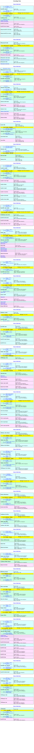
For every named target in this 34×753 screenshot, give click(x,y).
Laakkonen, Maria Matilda (8, 661)
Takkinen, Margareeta (10, 273)
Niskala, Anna (8, 476)
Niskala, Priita (6, 74)
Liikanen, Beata (9, 697)
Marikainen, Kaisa (6, 276)
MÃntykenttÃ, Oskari (7, 70)
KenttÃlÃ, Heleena (9, 135)
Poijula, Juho (6, 345)
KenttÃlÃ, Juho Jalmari (4, 21)
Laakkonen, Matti (6, 16)
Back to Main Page (17, 4)
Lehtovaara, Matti (6, 180)
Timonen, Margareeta (10, 416)
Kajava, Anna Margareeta (10, 248)
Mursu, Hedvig (8, 291)
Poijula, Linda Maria (4, 261)
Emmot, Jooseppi (9, 414)
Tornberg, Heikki (6, 743)
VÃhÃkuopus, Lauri (9, 469)
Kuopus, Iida (3, 309)
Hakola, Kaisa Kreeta (7, 696)
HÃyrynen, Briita (6, 243)
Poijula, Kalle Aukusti (4, 252)
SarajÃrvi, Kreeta (6, 653)
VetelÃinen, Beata (9, 295)
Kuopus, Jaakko (9, 289)
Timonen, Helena (9, 104)
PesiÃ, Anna (8, 522)
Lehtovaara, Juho (9, 213)
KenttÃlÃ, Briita (6, 605)
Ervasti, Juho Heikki (7, 495)
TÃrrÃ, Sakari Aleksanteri (8, 410)
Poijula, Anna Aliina (4, 260)
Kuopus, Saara (6, 475)
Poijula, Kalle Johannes (4, 405)
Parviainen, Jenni (6, 139)
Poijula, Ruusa (3, 257)
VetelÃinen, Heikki (9, 721)
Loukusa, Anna (8, 471)
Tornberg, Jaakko (9, 6)
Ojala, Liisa (8, 17)
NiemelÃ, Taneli (9, 102)
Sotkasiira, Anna (6, 93)
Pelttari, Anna (9, 94)
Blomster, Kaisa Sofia (10, 75)
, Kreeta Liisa (6, 251)
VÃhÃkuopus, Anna (6, 11)
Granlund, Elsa (9, 12)
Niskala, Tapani (9, 73)
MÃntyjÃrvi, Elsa (9, 654)
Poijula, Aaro (3, 391)
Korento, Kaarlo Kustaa (7, 521)
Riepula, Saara (9, 411)
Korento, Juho (8, 520)
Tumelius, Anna (9, 181)
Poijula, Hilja (3, 266)
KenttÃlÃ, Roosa (3, 663)
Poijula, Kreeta (3, 253)
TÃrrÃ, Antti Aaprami (10, 409)
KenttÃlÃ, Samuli (6, 7)
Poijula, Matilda (3, 267)
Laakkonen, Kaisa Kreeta (7, 415)
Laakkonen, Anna (6, 84)
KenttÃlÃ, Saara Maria (4, 664)
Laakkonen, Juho (9, 294)
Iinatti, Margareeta (10, 50)
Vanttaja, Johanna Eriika (10, 500)
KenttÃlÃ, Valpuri (6, 185)
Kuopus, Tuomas (3, 314)
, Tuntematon (5, 89)
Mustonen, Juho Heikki (10, 246)
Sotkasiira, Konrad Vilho (10, 133)
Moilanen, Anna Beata (10, 140)
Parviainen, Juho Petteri (10, 138)
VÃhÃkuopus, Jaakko (7, 470)
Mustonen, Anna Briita (7, 350)
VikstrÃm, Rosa (6, 546)
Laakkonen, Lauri (9, 15)
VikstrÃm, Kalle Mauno (7, 657)
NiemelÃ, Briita (6, 103)
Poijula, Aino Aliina (4, 392)
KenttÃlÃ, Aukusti (6, 79)
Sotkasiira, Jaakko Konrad (5, 116)
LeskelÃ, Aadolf (9, 499)
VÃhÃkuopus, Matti (9, 53)
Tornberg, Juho (6, 98)
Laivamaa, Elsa (9, 173)
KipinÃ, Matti (6, 272)
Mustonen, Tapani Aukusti (8, 247)
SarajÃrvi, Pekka (9, 172)
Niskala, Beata (6, 748)
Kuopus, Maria (3, 315)
